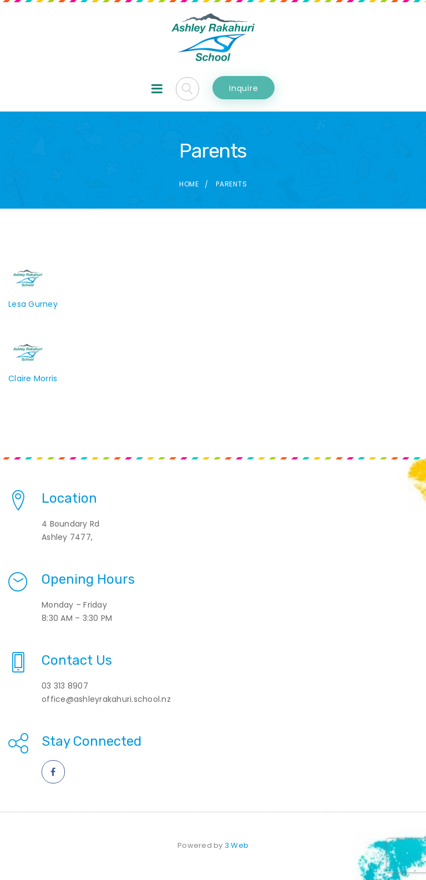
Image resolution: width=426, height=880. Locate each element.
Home (189, 184)
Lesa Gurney (33, 304)
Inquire (243, 88)
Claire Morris (32, 378)
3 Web (236, 845)
